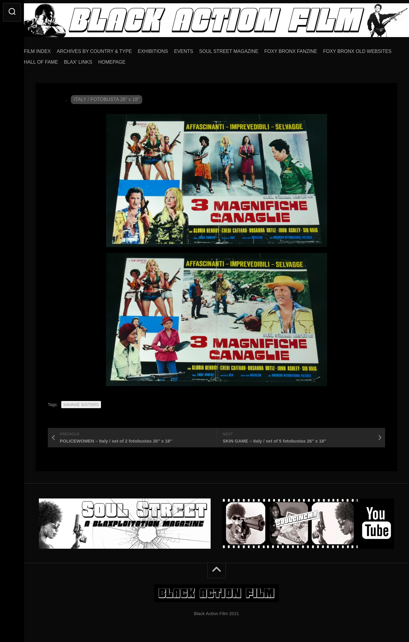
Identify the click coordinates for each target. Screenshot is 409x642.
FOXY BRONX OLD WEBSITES (70, 59)
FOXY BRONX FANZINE (302, 49)
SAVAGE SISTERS (81, 402)
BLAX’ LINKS (164, 59)
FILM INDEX (49, 49)
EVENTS (195, 49)
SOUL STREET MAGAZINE (240, 49)
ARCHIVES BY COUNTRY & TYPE (106, 49)
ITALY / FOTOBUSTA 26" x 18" (106, 97)
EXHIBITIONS (165, 49)
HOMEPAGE (198, 59)
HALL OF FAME (127, 59)
